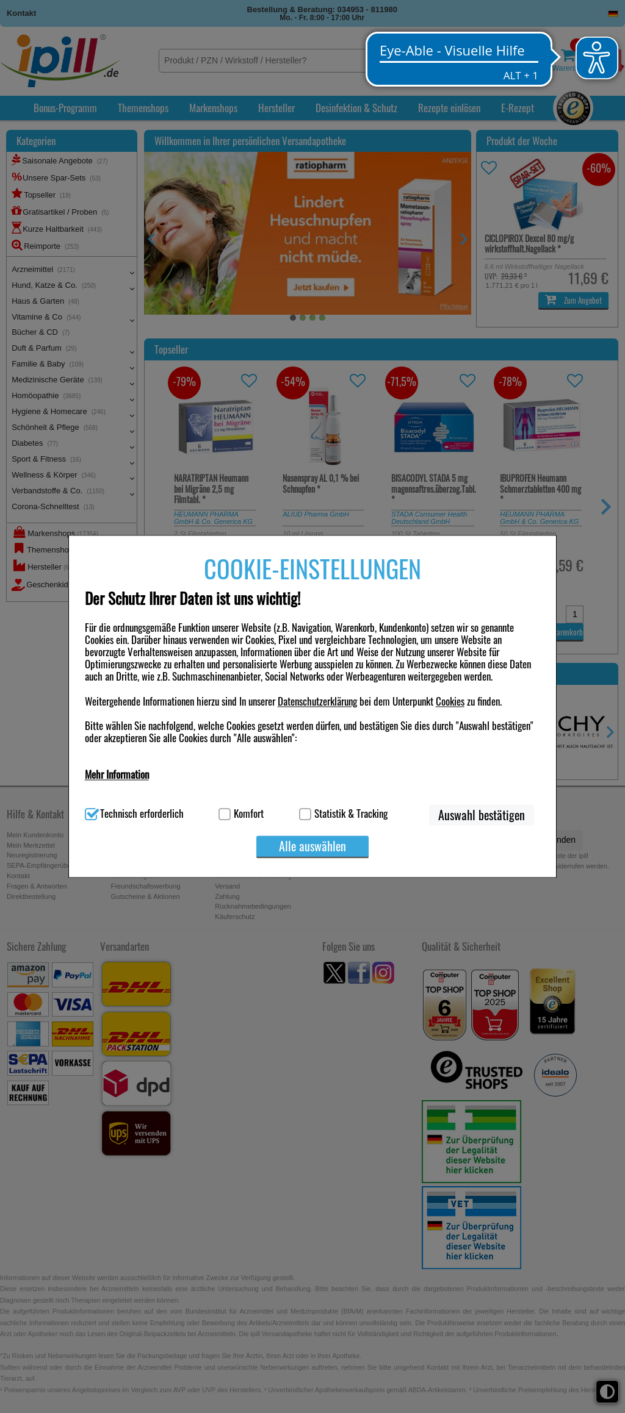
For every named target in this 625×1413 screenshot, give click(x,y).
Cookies (450, 701)
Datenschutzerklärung (317, 701)
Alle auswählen (312, 846)
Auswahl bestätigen (481, 815)
